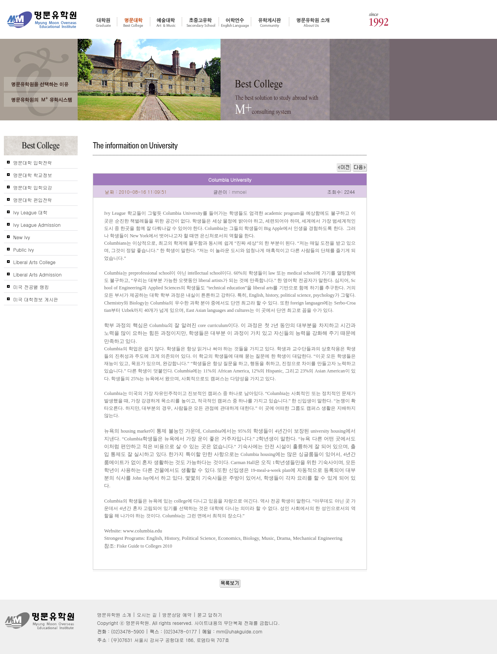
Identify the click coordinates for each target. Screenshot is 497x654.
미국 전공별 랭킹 (31, 287)
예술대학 (166, 22)
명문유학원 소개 (313, 22)
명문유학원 (42, 20)
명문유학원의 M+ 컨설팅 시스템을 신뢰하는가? (41, 100)
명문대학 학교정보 (32, 175)
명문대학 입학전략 (32, 162)
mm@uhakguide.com (239, 631)
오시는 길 (147, 614)
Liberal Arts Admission (37, 274)
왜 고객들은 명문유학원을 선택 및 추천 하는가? (41, 84)
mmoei (239, 191)
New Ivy (21, 237)
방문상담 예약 (177, 614)
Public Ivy (23, 249)
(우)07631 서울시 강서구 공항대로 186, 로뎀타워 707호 (170, 640)
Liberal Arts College (34, 262)
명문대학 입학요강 (32, 187)
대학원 (103, 22)
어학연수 (235, 22)
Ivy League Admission (37, 224)
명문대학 (133, 22)
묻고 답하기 (209, 614)
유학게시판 (270, 22)
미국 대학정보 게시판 (35, 299)
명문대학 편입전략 (32, 200)
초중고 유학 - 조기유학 (200, 22)
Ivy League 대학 (30, 212)
